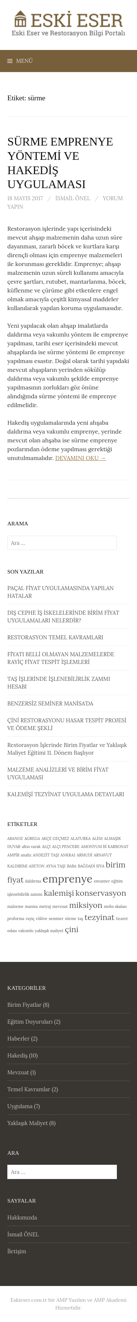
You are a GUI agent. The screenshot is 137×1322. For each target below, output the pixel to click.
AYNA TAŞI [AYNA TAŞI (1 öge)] (56, 866)
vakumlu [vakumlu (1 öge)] (26, 930)
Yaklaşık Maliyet (27, 1123)
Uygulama (20, 1106)
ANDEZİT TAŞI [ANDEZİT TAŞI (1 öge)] (46, 855)
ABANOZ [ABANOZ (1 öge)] (15, 838)
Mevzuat (18, 1072)
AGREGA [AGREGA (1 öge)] (32, 838)
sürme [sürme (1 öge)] (70, 918)
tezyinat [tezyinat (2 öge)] (99, 917)
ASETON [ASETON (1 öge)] (37, 866)
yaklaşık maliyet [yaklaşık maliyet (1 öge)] (49, 930)
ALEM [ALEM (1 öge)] (97, 838)
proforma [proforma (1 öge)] (15, 918)
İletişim (16, 1251)
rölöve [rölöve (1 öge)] (41, 918)
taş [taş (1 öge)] (80, 918)
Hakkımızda (22, 1217)
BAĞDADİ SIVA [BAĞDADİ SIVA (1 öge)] (91, 866)
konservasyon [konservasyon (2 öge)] (101, 893)
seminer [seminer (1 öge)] (56, 918)
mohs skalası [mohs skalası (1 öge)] (115, 906)
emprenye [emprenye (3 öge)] (67, 878)
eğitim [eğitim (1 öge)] (117, 881)
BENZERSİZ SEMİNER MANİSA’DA (50, 703)
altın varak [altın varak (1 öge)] (31, 846)
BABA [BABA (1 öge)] (71, 866)
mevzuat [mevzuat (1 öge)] (60, 906)
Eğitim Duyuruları (30, 1021)
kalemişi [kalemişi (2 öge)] (59, 893)
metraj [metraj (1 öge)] (45, 906)
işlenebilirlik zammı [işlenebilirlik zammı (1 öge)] (24, 894)
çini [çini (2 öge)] (72, 929)
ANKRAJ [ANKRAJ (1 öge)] (68, 855)
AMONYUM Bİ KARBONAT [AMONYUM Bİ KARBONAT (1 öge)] (104, 846)
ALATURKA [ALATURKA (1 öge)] (81, 838)
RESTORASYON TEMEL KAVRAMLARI (55, 637)
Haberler (18, 1038)
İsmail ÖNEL (72, 198)
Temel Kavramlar (28, 1089)
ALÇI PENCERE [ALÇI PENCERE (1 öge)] (66, 846)
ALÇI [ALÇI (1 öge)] (46, 846)
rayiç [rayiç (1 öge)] (30, 918)
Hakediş (17, 1055)
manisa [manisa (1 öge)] (31, 906)
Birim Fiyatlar (24, 1004)
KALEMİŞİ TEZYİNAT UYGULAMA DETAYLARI (65, 794)
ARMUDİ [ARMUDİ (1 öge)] (84, 855)
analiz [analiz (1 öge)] (26, 855)
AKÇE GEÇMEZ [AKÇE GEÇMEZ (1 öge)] (55, 838)
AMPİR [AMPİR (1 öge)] (13, 855)
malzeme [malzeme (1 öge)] (15, 906)
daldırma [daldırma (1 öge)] (33, 881)
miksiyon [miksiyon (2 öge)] (85, 905)
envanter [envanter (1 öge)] (102, 881)
